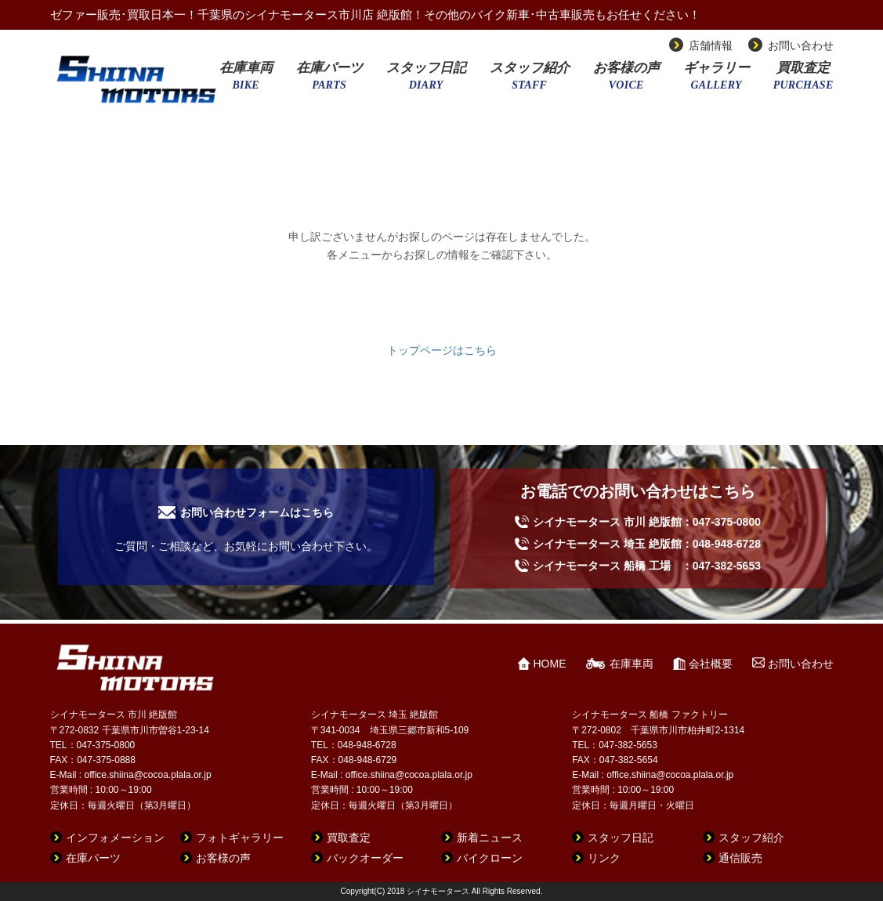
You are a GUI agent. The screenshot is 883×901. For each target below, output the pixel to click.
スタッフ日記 (426, 81)
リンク (604, 858)
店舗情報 (711, 45)
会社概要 (711, 663)
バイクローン (490, 858)
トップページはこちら (442, 350)
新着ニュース (490, 837)
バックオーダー (365, 858)
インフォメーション (115, 837)
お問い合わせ (801, 45)
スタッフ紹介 (530, 81)
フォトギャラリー (240, 837)
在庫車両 (246, 81)
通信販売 (740, 858)
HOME (550, 663)
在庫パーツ (329, 81)
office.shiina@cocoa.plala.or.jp (148, 774)
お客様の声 (626, 81)
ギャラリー (716, 81)
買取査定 (803, 81)
